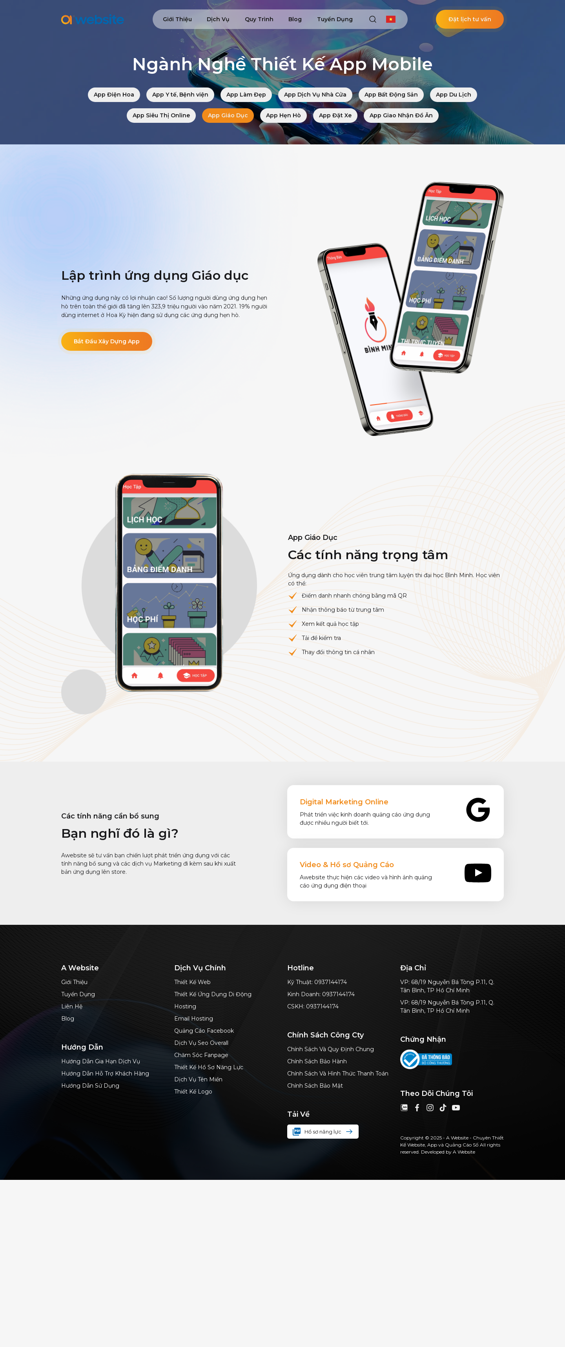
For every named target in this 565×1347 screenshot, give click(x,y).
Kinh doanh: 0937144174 (321, 994)
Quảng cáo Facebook (204, 1030)
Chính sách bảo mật (315, 1085)
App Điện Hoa (114, 94)
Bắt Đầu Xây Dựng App (107, 341)
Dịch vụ (218, 19)
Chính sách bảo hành (317, 1061)
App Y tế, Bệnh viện (180, 94)
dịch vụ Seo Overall (201, 1042)
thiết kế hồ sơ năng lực (208, 1067)
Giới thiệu (177, 19)
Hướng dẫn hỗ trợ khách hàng (105, 1073)
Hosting (185, 1006)
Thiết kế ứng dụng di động (213, 994)
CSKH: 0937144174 (313, 1006)
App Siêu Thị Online (161, 115)
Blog (295, 19)
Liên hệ (71, 1006)
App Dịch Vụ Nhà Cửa (315, 94)
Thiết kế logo (193, 1091)
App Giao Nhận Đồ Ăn (401, 115)
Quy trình (259, 19)
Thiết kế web (192, 982)
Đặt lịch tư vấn (469, 19)
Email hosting (193, 1018)
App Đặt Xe (335, 115)
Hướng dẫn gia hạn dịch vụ (100, 1061)
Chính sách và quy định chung (330, 1049)
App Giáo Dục (228, 115)
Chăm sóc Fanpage (201, 1055)
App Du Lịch (453, 94)
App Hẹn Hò (283, 115)
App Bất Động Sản (391, 94)
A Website (464, 1152)
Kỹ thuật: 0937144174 (317, 982)
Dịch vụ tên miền (198, 1079)
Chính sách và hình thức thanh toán (337, 1073)
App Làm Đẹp (246, 94)
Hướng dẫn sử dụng (90, 1085)
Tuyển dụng (335, 19)
